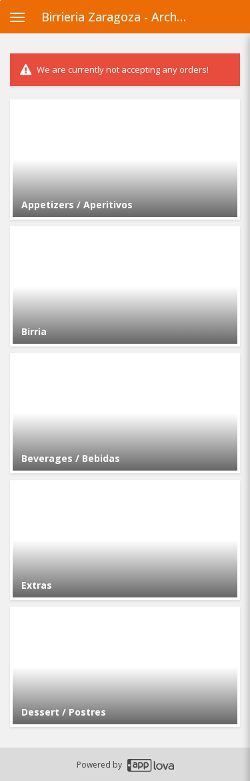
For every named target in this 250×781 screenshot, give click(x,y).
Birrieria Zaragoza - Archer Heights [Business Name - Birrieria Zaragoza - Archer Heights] (119, 17)
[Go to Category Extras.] (125, 540)
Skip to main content (0, 0)
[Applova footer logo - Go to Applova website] (150, 765)
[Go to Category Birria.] (125, 286)
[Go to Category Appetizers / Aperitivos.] (125, 159)
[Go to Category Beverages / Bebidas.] (125, 413)
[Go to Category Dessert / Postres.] (125, 667)
